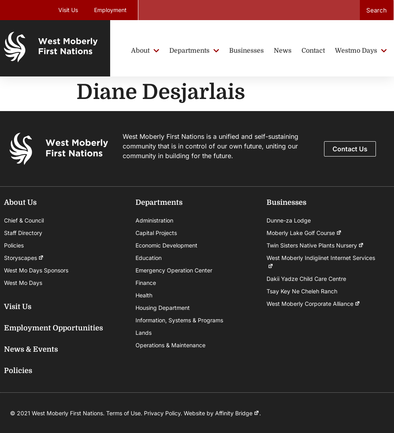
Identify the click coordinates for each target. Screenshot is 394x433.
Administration (154, 220)
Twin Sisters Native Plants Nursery (315, 245)
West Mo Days (23, 282)
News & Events (31, 349)
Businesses (286, 202)
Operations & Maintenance (170, 345)
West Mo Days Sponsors (36, 270)
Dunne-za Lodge (289, 220)
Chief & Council (24, 220)
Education (148, 257)
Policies (14, 245)
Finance (145, 282)
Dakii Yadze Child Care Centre (306, 278)
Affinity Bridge (237, 413)
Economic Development (166, 245)
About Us (20, 202)
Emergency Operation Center (173, 270)
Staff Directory (23, 232)
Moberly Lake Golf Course (304, 233)
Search (376, 10)
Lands (143, 332)
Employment (110, 9)
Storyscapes (24, 258)
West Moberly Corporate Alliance (313, 303)
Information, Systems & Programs (179, 320)
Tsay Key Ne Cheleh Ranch (302, 291)
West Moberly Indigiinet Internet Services (321, 262)
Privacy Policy (162, 413)
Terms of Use (123, 413)
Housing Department (162, 307)
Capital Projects (156, 232)
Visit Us (68, 9)
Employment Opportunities (53, 328)
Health (143, 295)
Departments (159, 202)
